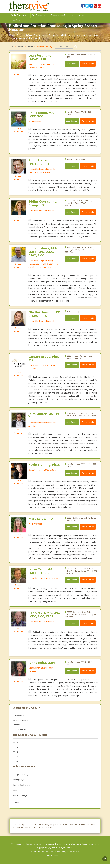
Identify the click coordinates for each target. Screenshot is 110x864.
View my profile (88, 63)
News (72, 15)
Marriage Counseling (21, 720)
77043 (15, 761)
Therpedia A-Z (58, 15)
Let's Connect (71, 63)
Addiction (16, 725)
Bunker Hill (17, 790)
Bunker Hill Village (20, 795)
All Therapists (18, 715)
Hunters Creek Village (21, 785)
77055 (30, 46)
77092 (15, 752)
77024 (15, 747)
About (82, 15)
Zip (11, 46)
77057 (15, 756)
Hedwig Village (18, 779)
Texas (20, 46)
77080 (15, 743)
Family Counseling (20, 729)
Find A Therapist (20, 15)
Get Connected (39, 15)
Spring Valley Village (21, 774)
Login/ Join (16, 20)
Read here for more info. (55, 855)
